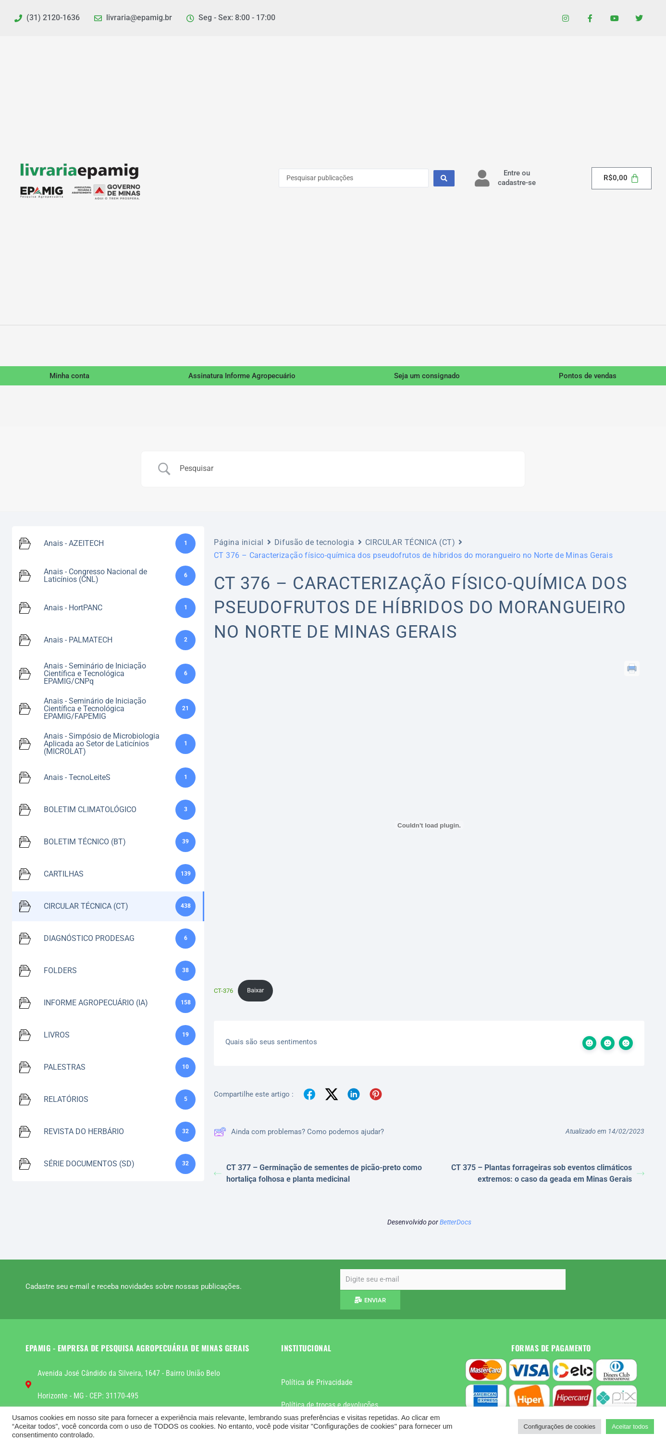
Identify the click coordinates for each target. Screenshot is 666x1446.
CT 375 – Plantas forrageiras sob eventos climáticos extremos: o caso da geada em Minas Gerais (547, 1173)
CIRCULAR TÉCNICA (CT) (410, 542)
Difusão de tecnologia (314, 542)
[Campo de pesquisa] (345, 468)
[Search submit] (444, 178)
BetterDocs (455, 1222)
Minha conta (69, 375)
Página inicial (239, 542)
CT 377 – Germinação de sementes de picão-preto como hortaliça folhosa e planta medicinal (318, 1173)
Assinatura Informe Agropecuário (242, 375)
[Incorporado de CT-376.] (429, 825)
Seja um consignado (427, 375)
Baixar (255, 990)
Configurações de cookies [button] (560, 1426)
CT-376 (223, 990)
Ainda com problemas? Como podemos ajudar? (299, 1131)
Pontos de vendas (588, 375)
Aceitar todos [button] (630, 1426)
